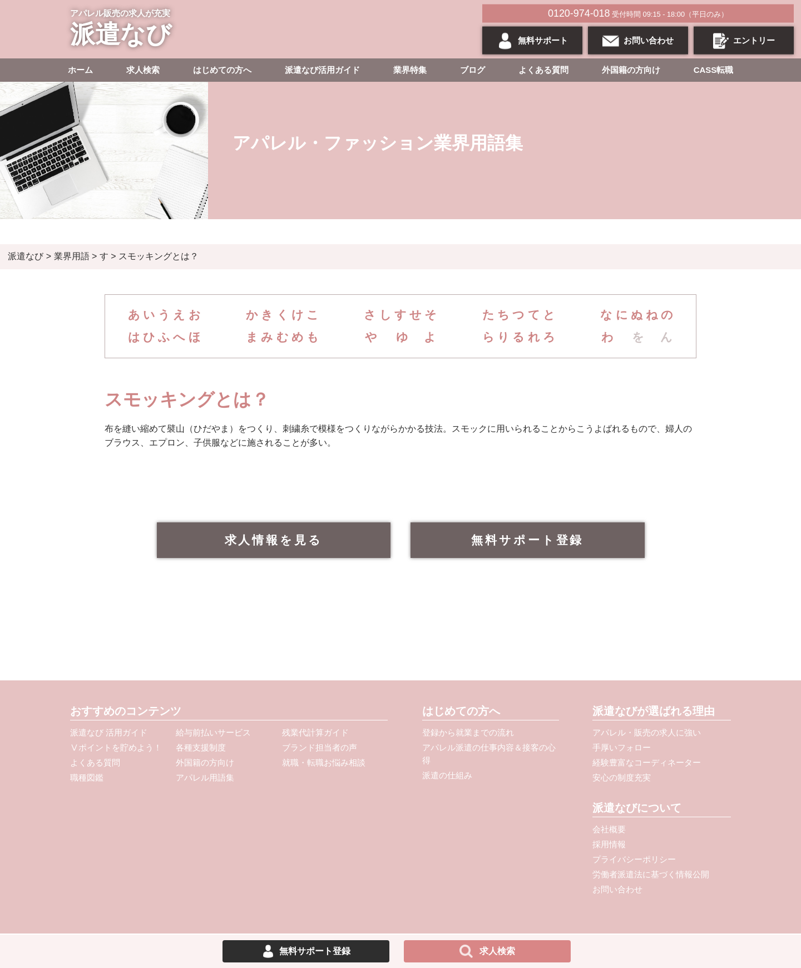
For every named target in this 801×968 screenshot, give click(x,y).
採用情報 (609, 844)
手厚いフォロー (621, 747)
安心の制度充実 (621, 777)
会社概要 (609, 829)
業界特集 (410, 70)
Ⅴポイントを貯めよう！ (116, 747)
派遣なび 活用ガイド (108, 732)
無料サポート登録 (527, 540)
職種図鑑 (86, 777)
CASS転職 (714, 70)
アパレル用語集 (205, 777)
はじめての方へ (222, 70)
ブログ (472, 70)
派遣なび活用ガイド (322, 70)
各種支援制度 (201, 747)
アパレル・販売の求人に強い (646, 732)
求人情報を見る (274, 540)
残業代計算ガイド (315, 732)
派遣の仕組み (447, 775)
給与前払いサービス (213, 732)
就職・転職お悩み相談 (323, 762)
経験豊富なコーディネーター (646, 762)
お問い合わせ (617, 889)
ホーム (80, 70)
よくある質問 (543, 70)
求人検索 (143, 70)
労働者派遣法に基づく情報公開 (650, 874)
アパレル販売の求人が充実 (123, 29)
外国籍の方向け (631, 70)
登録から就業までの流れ (468, 732)
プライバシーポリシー (634, 859)
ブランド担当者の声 (319, 747)
